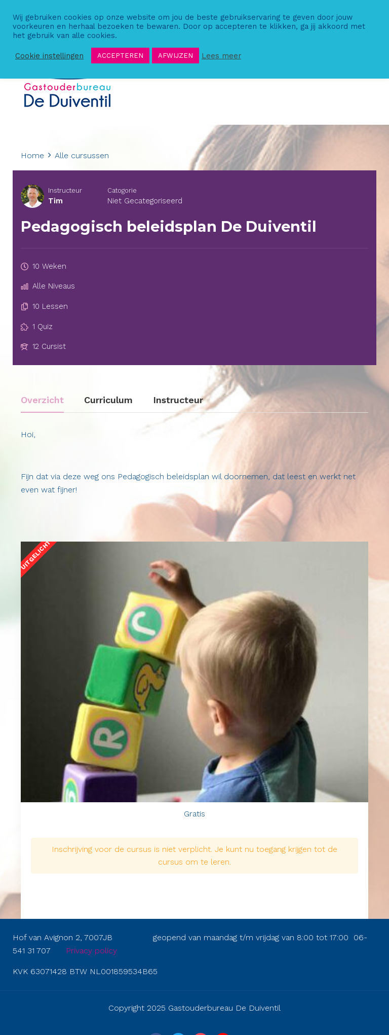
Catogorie (122, 190)
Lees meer (221, 55)
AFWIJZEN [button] (175, 55)
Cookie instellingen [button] (49, 55)
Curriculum (108, 400)
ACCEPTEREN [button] (120, 55)
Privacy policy (91, 950)
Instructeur (65, 190)
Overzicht (42, 400)
